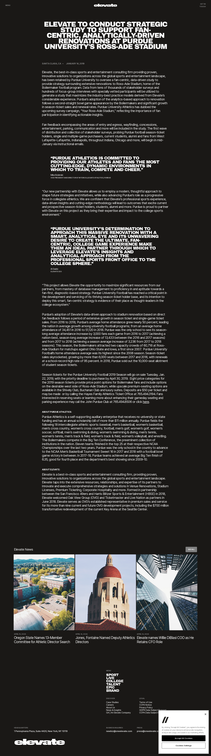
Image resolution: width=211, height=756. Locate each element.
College (116, 683)
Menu (7, 5)
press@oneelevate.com (149, 735)
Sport (113, 675)
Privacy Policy (146, 712)
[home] (105, 5)
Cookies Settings (184, 745)
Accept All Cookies (184, 738)
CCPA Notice (145, 709)
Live (111, 679)
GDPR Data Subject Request (152, 714)
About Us (110, 712)
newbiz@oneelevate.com (119, 735)
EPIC (111, 691)
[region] (183, 732)
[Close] (205, 714)
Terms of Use (145, 706)
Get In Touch (202, 5)
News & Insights (113, 714)
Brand (114, 695)
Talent (115, 687)
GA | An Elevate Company (118, 717)
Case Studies (112, 706)
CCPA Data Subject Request (152, 717)
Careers (110, 709)
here (146, 402)
